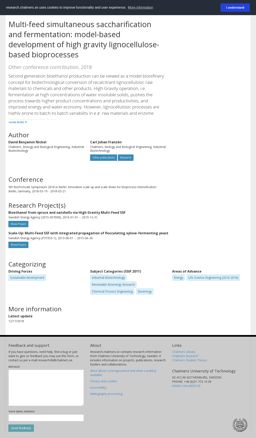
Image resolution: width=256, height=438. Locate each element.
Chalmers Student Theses (189, 360)
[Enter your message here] (46, 387)
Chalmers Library (183, 352)
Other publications (103, 157)
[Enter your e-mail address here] (46, 417)
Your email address (21, 411)
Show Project (18, 224)
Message (14, 366)
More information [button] (140, 7)
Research (125, 157)
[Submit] (21, 428)
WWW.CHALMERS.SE (186, 386)
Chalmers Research (185, 356)
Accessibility (98, 387)
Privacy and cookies (103, 381)
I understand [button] (235, 7)
